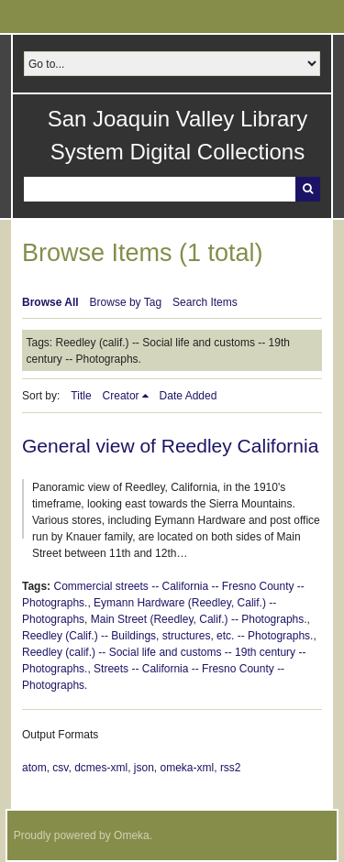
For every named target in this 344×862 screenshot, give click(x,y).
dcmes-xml (101, 767)
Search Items (205, 302)
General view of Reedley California (170, 445)
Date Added (188, 395)
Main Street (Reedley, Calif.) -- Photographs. (199, 619)
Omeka (132, 835)
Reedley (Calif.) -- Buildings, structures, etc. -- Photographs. (167, 635)
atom (34, 767)
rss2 (230, 767)
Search (307, 189)
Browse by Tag (126, 302)
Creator (121, 395)
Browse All (50, 302)
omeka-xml (188, 767)
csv (60, 767)
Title (81, 395)
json (144, 767)
